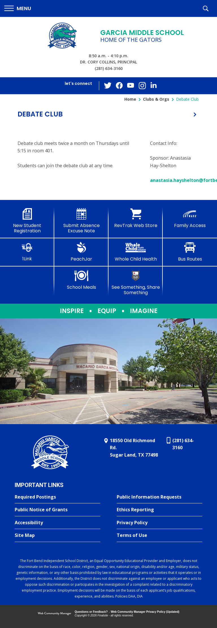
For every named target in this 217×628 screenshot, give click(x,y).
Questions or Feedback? (91, 611)
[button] (17, 9)
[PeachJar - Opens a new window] (81, 252)
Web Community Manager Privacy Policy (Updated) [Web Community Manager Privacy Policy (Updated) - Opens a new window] (145, 611)
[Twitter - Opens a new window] (108, 85)
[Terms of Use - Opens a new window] (159, 535)
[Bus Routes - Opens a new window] (190, 252)
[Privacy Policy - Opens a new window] (159, 522)
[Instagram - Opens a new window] (142, 86)
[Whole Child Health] (135, 252)
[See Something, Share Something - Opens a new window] (135, 282)
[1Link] (27, 252)
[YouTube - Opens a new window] (130, 86)
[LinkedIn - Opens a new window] (153, 85)
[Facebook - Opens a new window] (119, 86)
